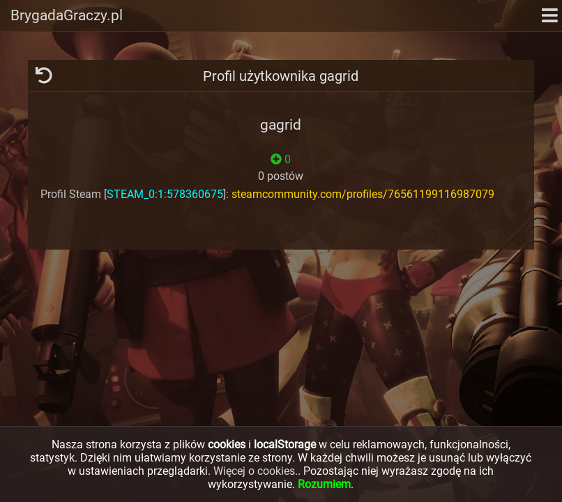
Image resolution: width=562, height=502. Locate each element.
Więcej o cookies (254, 471)
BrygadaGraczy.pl (66, 15)
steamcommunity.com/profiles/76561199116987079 (362, 194)
